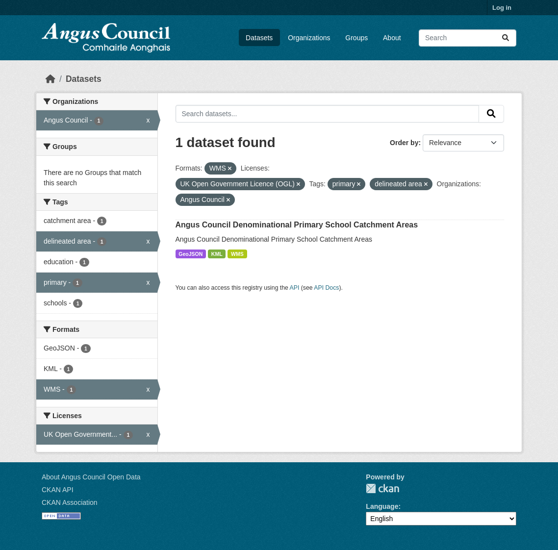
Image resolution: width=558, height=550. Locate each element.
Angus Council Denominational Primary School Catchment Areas (297, 225)
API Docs (326, 287)
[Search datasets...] (467, 38)
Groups (356, 38)
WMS (237, 254)
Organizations (309, 38)
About (392, 38)
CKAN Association (70, 502)
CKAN (382, 488)
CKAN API (58, 490)
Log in (501, 7)
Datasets (259, 38)
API (295, 287)
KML (217, 254)
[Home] (50, 79)
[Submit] (505, 38)
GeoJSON (190, 254)
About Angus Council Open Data (91, 477)
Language (382, 506)
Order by (404, 143)
